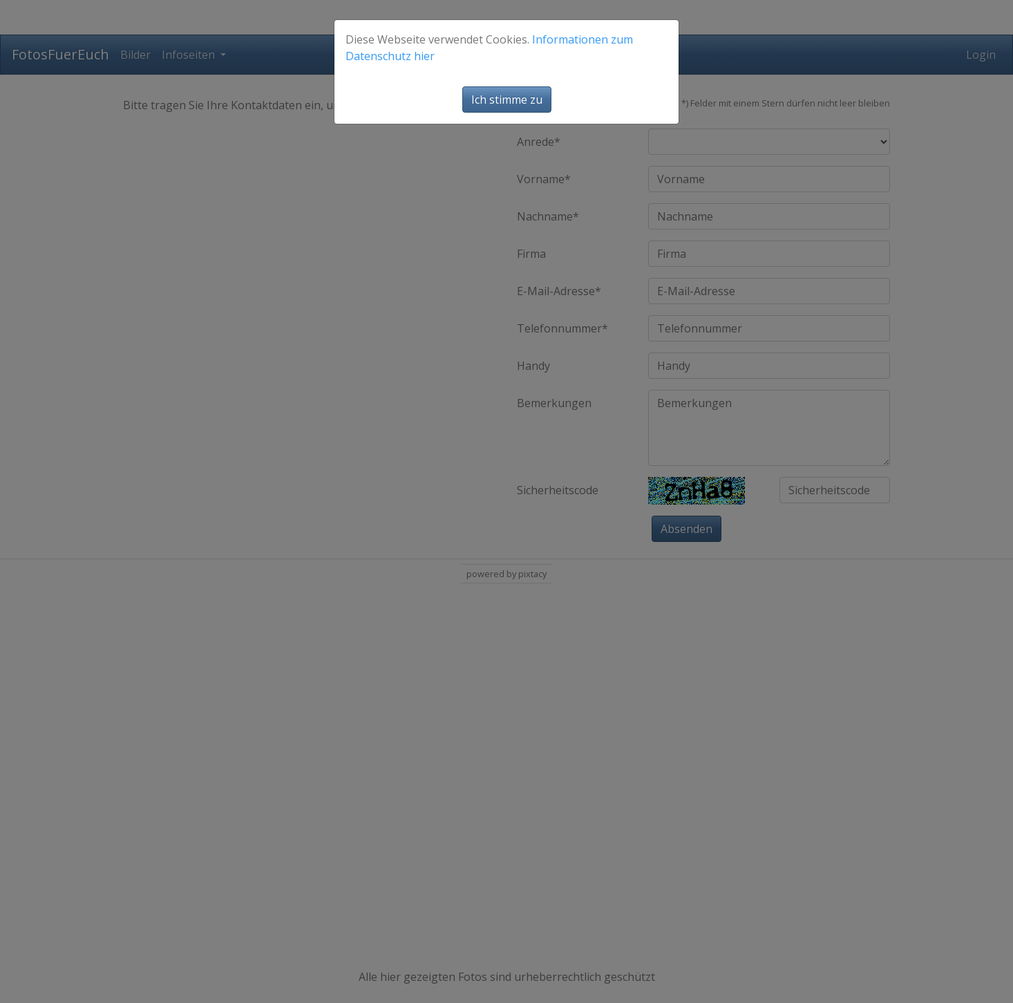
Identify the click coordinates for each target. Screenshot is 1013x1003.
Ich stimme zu (506, 99)
